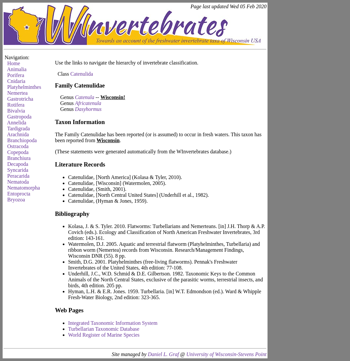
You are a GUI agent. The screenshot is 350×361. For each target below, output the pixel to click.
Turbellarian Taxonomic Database (103, 329)
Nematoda (18, 182)
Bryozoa (16, 199)
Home (13, 63)
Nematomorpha (23, 188)
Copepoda (18, 152)
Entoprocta (18, 193)
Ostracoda (18, 146)
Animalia (17, 69)
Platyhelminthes (24, 87)
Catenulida (81, 74)
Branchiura (19, 158)
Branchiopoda (22, 140)
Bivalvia (16, 111)
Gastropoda (19, 116)
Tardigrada (18, 128)
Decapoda (17, 164)
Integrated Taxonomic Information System (112, 323)
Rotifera (15, 105)
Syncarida (17, 170)
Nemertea (17, 93)
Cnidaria (16, 81)
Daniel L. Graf (163, 354)
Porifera (15, 75)
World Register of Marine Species (103, 335)
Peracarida (18, 176)
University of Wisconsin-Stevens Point (226, 354)
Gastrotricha (20, 99)
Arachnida (18, 134)
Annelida (16, 122)
